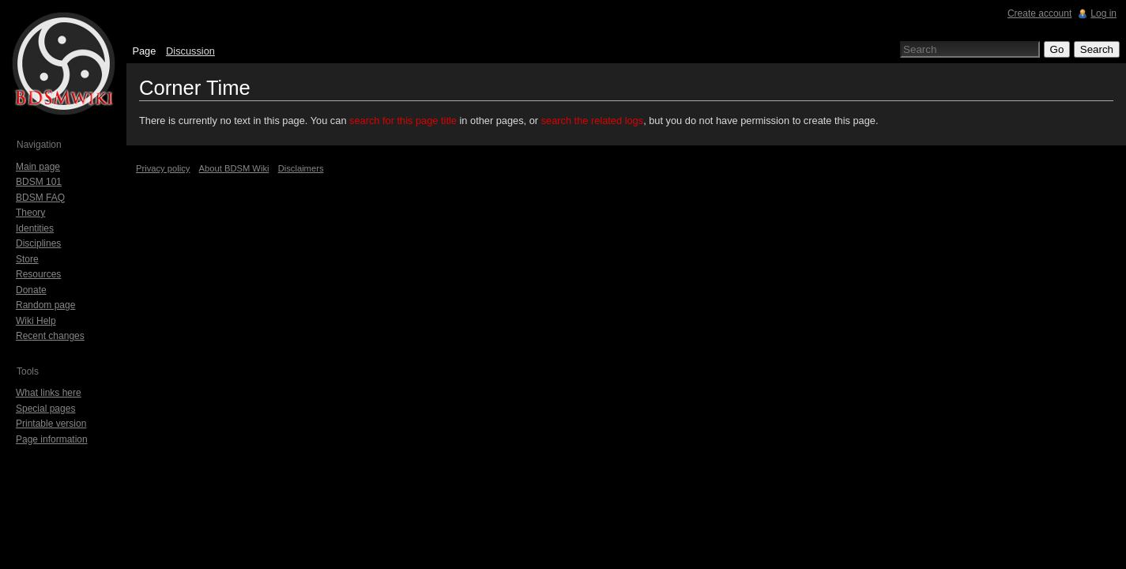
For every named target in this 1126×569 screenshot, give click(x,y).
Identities (35, 228)
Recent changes (50, 335)
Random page (45, 305)
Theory (30, 212)
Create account (1039, 13)
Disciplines (38, 243)
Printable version (51, 423)
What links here (48, 392)
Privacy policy (163, 168)
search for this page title (403, 120)
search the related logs (592, 120)
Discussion (190, 51)
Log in (1103, 13)
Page (144, 51)
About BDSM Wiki (234, 168)
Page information (52, 439)
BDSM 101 (39, 181)
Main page (38, 166)
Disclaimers (301, 168)
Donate (31, 290)
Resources (38, 274)
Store (27, 259)
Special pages (45, 408)
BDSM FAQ (40, 197)
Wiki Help (36, 320)
